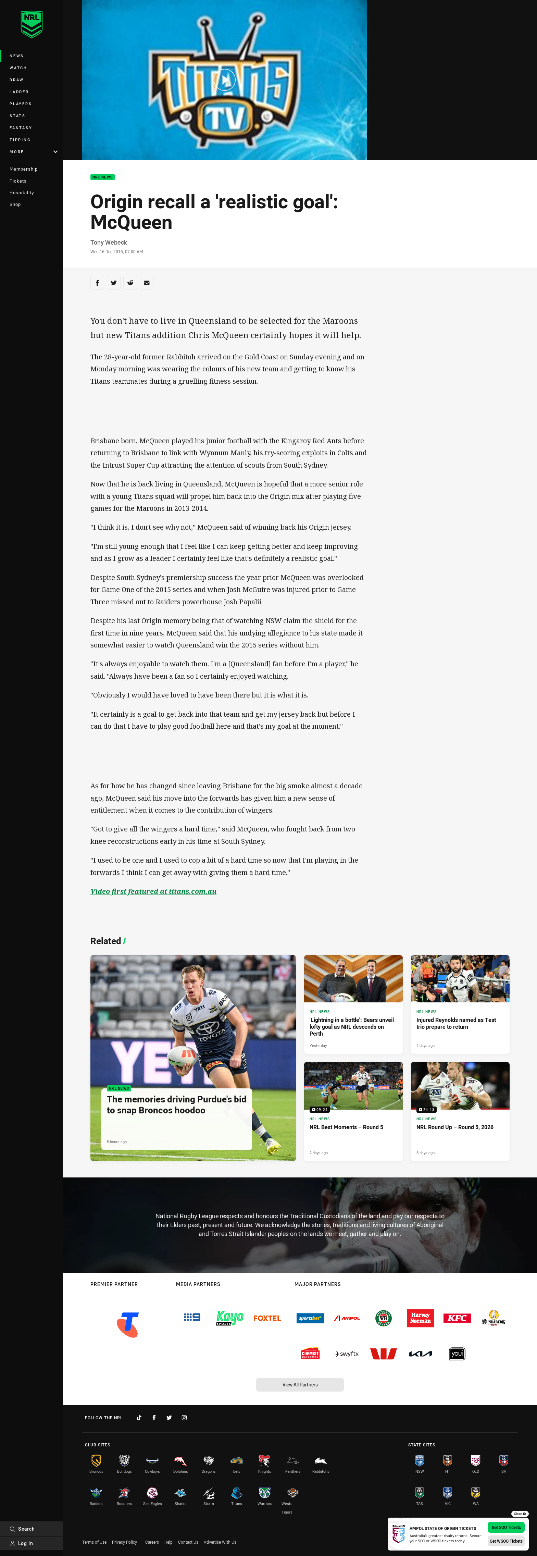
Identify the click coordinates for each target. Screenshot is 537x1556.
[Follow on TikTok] (139, 1417)
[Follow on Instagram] (184, 1417)
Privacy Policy (124, 1542)
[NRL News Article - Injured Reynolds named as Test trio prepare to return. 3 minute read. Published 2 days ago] (460, 1004)
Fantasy (21, 127)
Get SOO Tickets (506, 1527)
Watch (18, 67)
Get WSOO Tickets (506, 1541)
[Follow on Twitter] (169, 1417)
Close (520, 1514)
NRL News (102, 177)
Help (168, 1542)
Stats (18, 115)
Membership (24, 169)
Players (21, 103)
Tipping (20, 139)
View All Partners (300, 1384)
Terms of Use (94, 1542)
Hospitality (22, 192)
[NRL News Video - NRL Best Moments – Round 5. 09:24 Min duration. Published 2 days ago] (353, 1111)
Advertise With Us (220, 1542)
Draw (17, 79)
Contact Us (188, 1542)
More (34, 151)
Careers (152, 1542)
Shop (15, 204)
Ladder (19, 91)
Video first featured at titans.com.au (153, 891)
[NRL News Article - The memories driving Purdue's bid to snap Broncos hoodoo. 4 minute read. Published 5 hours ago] (193, 1058)
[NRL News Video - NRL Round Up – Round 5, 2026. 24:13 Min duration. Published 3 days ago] (460, 1111)
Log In (21, 1543)
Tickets (18, 181)
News (17, 55)
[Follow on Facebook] (154, 1417)
